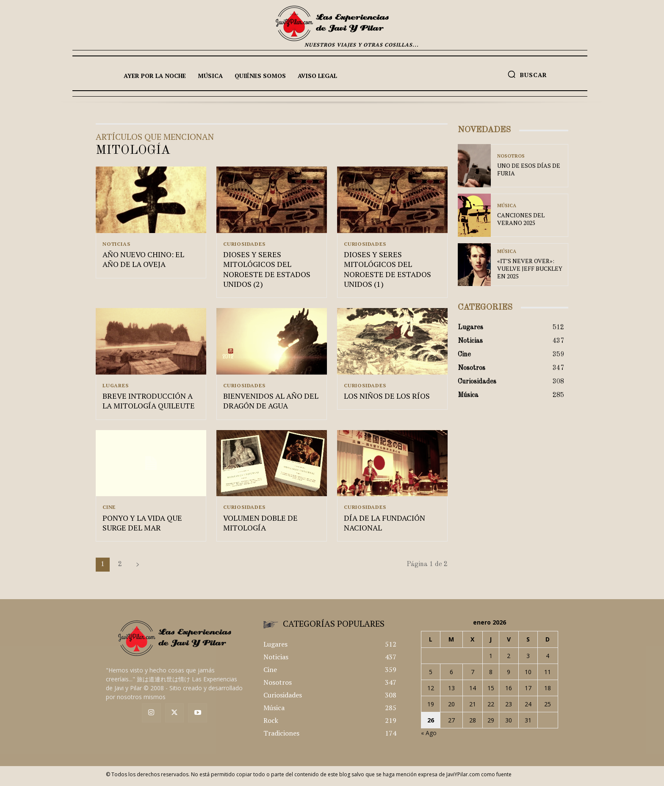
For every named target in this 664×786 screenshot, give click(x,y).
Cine (109, 509)
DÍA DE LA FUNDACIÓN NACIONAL (384, 526)
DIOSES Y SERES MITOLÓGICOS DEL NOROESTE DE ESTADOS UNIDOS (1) (387, 270)
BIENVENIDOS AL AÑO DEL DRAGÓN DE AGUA (270, 403)
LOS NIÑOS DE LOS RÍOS (387, 398)
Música (506, 205)
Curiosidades (244, 244)
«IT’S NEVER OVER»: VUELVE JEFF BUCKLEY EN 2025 (529, 268)
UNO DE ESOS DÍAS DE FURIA (528, 169)
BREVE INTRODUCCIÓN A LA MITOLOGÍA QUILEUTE (148, 403)
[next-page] (137, 568)
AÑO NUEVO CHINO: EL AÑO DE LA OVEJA (143, 260)
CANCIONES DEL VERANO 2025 (521, 219)
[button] (527, 74)
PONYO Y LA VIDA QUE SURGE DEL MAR (142, 526)
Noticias (116, 244)
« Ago (429, 737)
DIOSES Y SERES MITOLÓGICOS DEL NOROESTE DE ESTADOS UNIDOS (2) (266, 270)
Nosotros (511, 156)
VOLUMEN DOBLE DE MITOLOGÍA (260, 526)
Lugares (115, 386)
